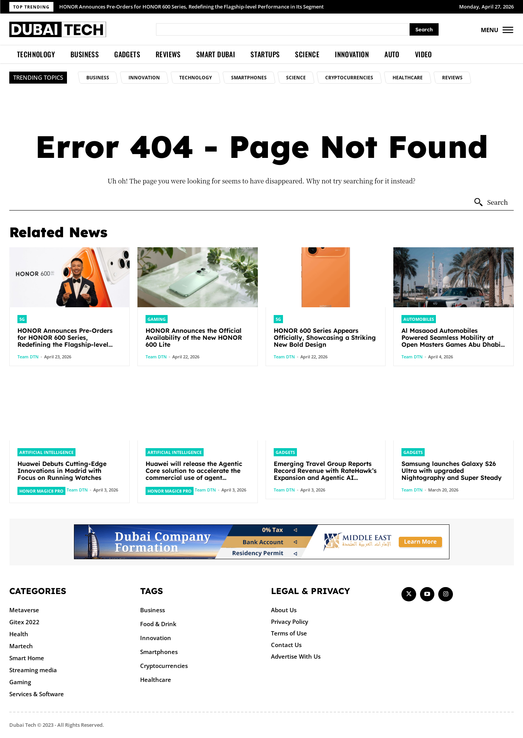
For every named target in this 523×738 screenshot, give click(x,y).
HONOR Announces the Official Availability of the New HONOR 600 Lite (194, 337)
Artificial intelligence (46, 452)
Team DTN (28, 357)
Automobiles (418, 319)
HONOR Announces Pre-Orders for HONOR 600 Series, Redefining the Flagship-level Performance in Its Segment (191, 6)
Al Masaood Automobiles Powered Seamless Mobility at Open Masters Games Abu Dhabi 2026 (451, 341)
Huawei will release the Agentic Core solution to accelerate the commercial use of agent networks (194, 474)
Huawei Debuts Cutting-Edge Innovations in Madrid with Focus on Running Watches (61, 470)
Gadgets (285, 452)
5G (22, 319)
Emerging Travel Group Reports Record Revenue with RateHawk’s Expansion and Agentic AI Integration (325, 474)
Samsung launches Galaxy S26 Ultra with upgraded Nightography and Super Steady (451, 470)
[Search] (424, 29)
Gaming (156, 319)
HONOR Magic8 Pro (41, 491)
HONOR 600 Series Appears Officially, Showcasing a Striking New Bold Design (325, 337)
